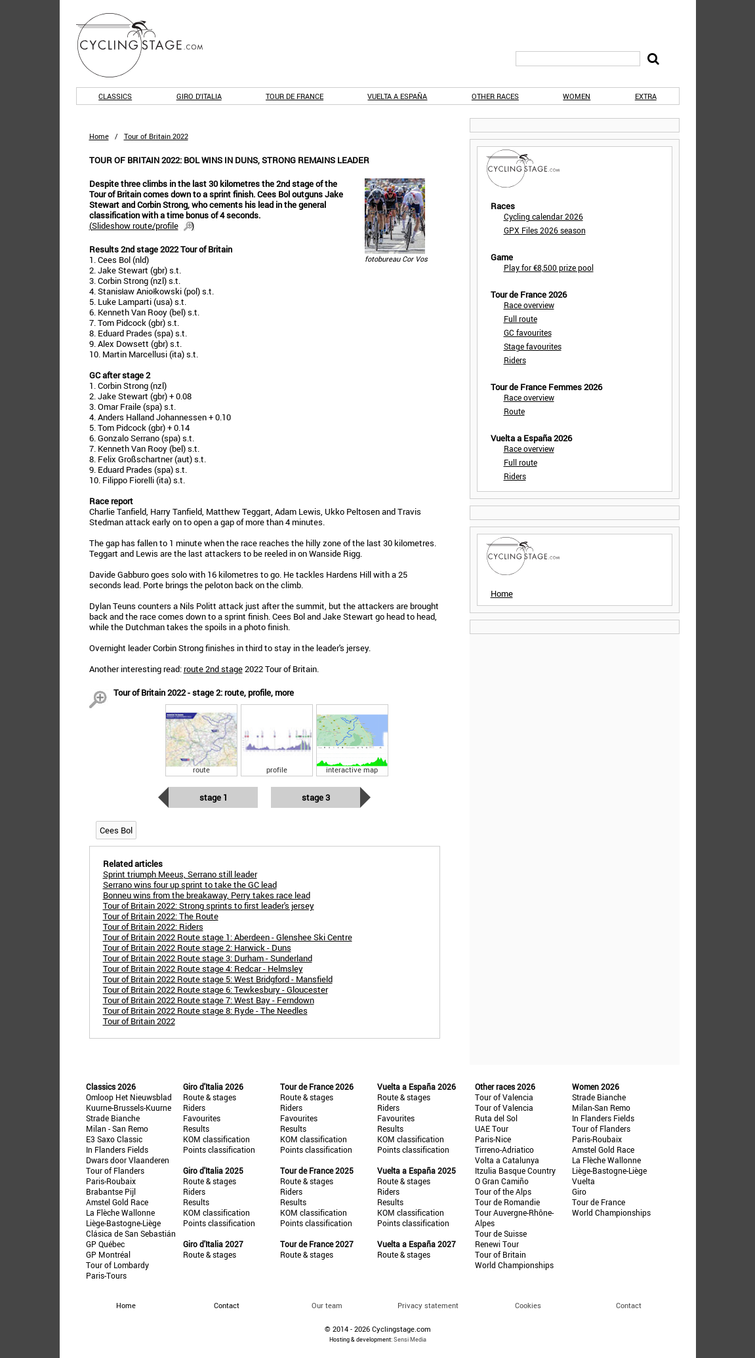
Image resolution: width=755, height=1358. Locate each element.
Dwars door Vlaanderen (127, 1160)
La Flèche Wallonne (120, 1212)
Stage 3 (316, 797)
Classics (115, 96)
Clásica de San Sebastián (131, 1233)
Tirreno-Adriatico (504, 1149)
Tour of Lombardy (117, 1265)
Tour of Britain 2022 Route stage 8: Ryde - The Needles (205, 1010)
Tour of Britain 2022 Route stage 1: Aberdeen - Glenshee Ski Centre (227, 937)
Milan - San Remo (117, 1128)
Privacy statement (428, 1305)
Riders (515, 360)
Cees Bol (116, 830)
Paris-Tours (106, 1275)
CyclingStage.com (148, 45)
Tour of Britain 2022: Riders (153, 926)
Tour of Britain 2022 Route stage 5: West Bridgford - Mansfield (218, 979)
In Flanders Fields (117, 1149)
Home (99, 136)
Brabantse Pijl (111, 1191)
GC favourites (528, 332)
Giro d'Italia (199, 96)
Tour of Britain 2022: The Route (160, 916)
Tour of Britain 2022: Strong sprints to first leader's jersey (208, 905)
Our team (327, 1305)
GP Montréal (108, 1254)
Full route (520, 318)
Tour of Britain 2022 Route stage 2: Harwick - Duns (197, 947)
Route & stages (209, 1097)
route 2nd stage (213, 669)
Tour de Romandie (507, 1202)
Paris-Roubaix (111, 1181)
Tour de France (294, 96)
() (141, 225)
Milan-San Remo (601, 1107)
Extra (646, 96)
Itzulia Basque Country (515, 1170)
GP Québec (105, 1244)
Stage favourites (532, 346)
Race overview (529, 305)
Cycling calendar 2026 (543, 216)
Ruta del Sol (496, 1118)
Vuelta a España (397, 96)
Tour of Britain (500, 1254)
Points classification (219, 1149)
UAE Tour (491, 1128)
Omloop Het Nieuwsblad (129, 1097)
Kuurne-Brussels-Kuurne (128, 1107)
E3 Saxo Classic (114, 1139)
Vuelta (583, 1181)
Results (196, 1128)
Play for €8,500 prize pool (549, 267)
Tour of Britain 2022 (139, 1021)
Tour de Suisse (501, 1233)
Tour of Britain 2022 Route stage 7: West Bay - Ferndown (208, 1000)
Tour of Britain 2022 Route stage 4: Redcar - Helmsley (203, 968)
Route (514, 411)
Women (576, 96)
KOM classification (216, 1139)
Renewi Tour (497, 1244)
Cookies (528, 1305)
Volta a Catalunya (507, 1160)
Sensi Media (410, 1339)
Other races (495, 96)
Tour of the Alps (503, 1191)
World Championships (514, 1265)
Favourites (201, 1118)
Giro (579, 1191)
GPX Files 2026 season (545, 230)
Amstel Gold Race (117, 1202)
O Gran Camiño (502, 1181)
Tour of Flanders (115, 1170)
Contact (629, 1305)
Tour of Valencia (504, 1097)
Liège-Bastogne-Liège (123, 1223)
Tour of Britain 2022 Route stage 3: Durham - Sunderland (207, 958)
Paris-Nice (493, 1139)
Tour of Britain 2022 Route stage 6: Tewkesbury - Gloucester (215, 989)
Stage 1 (213, 797)
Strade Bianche (113, 1118)
